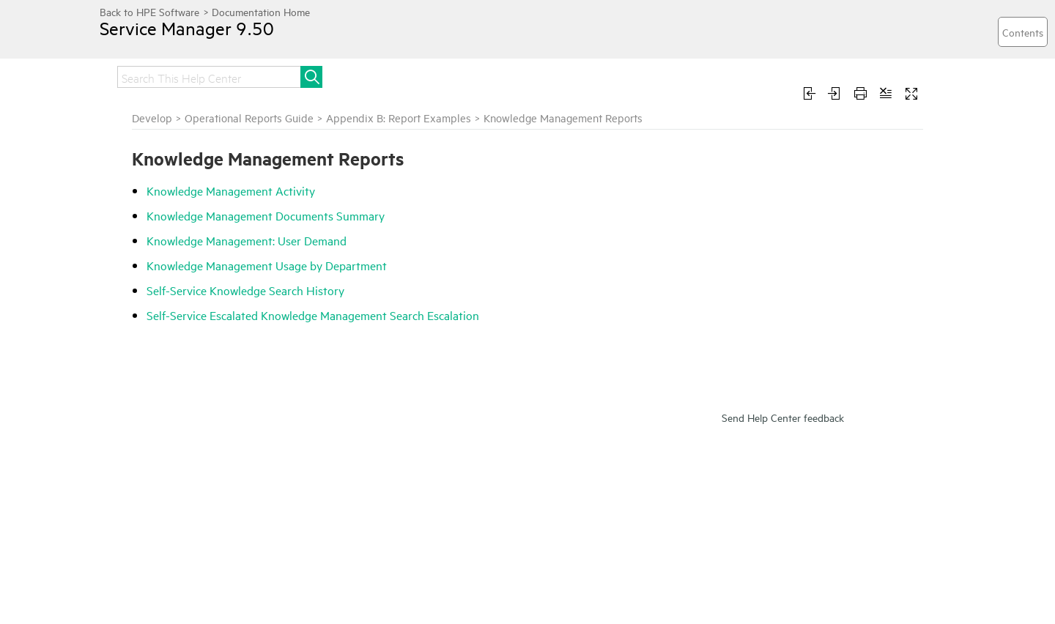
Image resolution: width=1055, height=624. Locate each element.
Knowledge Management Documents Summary (266, 215)
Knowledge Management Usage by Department (267, 265)
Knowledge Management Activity (231, 190)
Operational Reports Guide (249, 118)
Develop (152, 118)
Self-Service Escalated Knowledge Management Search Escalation (313, 315)
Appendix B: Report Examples (398, 118)
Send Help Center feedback (783, 417)
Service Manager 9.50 (187, 28)
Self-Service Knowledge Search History (245, 290)
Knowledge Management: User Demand (247, 240)
